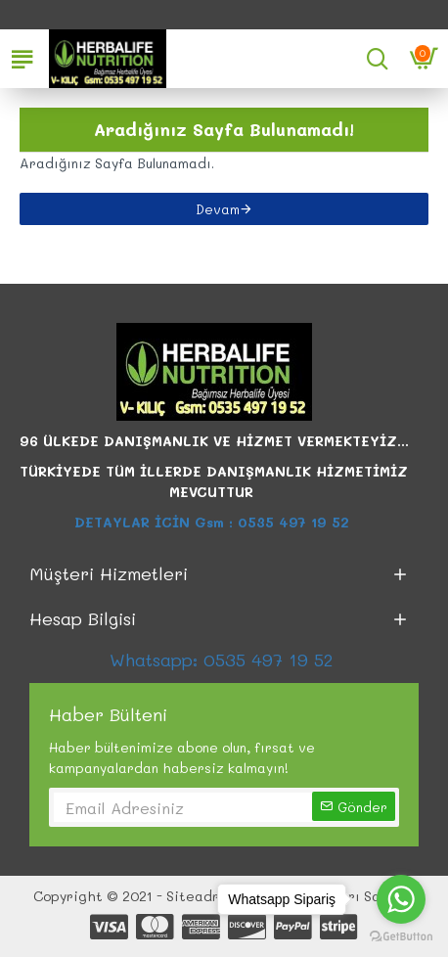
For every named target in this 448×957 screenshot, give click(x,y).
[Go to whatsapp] (401, 899)
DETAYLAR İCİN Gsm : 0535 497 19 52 (214, 522)
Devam (218, 209)
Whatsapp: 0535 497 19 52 (224, 659)
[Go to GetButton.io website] (401, 937)
